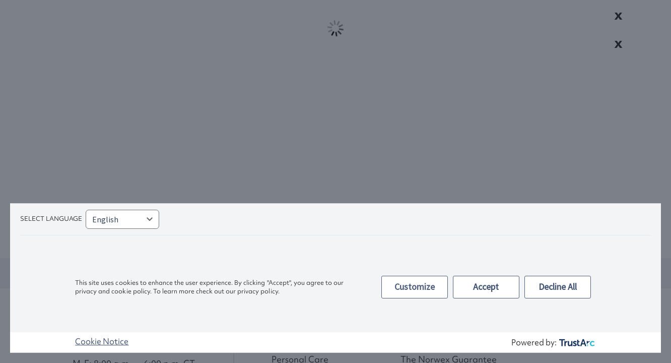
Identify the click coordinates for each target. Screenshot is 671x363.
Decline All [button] (558, 286)
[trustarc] (576, 342)
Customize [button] (414, 286)
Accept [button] (486, 286)
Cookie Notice (101, 341)
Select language (51, 218)
